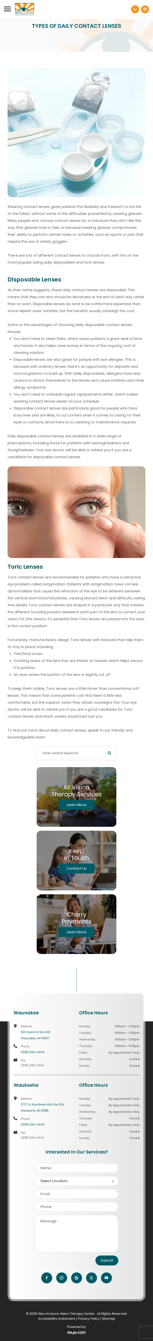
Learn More (76, 804)
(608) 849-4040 (32, 1052)
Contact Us (77, 868)
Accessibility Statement (56, 1318)
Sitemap (108, 1318)
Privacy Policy (88, 1318)
